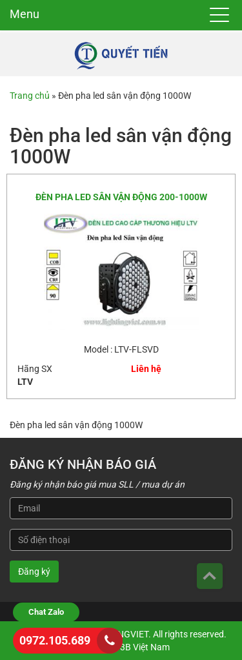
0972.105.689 (54, 640)
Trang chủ (30, 95)
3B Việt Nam (145, 647)
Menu (24, 14)
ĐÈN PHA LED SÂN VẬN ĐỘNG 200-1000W (121, 197)
